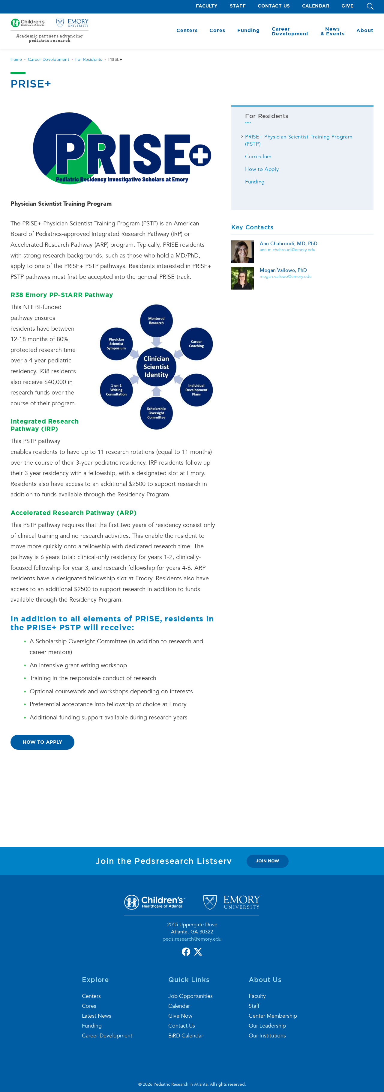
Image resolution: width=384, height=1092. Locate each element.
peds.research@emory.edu (192, 939)
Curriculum (258, 156)
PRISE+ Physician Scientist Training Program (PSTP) (298, 140)
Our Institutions (267, 1035)
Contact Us (274, 6)
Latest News (96, 1016)
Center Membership (273, 1016)
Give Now (180, 1016)
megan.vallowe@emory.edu (286, 276)
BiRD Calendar (185, 1035)
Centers (91, 996)
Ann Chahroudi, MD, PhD (289, 244)
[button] (370, 7)
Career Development (48, 59)
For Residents (88, 59)
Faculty (207, 6)
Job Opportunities (190, 996)
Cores (89, 1006)
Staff (238, 6)
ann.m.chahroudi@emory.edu (287, 249)
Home (16, 59)
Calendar (316, 6)
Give (347, 6)
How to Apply (42, 742)
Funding (255, 182)
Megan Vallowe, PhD (283, 270)
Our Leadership (267, 1025)
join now (267, 861)
